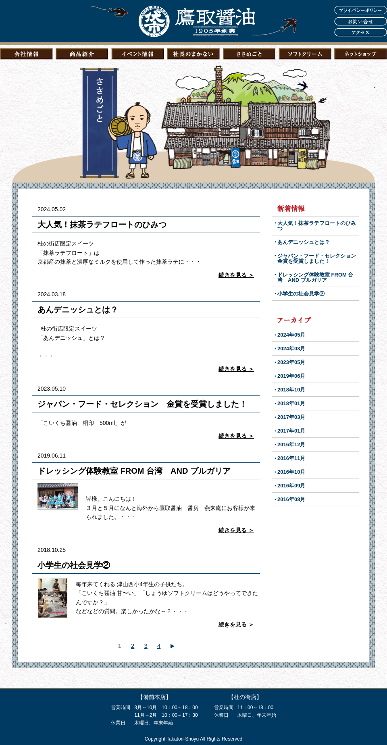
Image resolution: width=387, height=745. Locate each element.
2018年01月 (291, 403)
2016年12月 (291, 444)
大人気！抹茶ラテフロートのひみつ (101, 224)
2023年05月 (291, 362)
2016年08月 (291, 499)
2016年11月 (291, 458)
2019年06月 (291, 376)
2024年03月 (291, 348)
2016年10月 (291, 472)
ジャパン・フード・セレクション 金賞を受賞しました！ (142, 404)
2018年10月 (291, 390)
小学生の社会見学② (73, 565)
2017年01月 (291, 431)
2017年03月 (291, 417)
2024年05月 (291, 335)
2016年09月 (291, 486)
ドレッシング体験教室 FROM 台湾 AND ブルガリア (134, 470)
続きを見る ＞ (236, 275)
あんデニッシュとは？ (77, 309)
